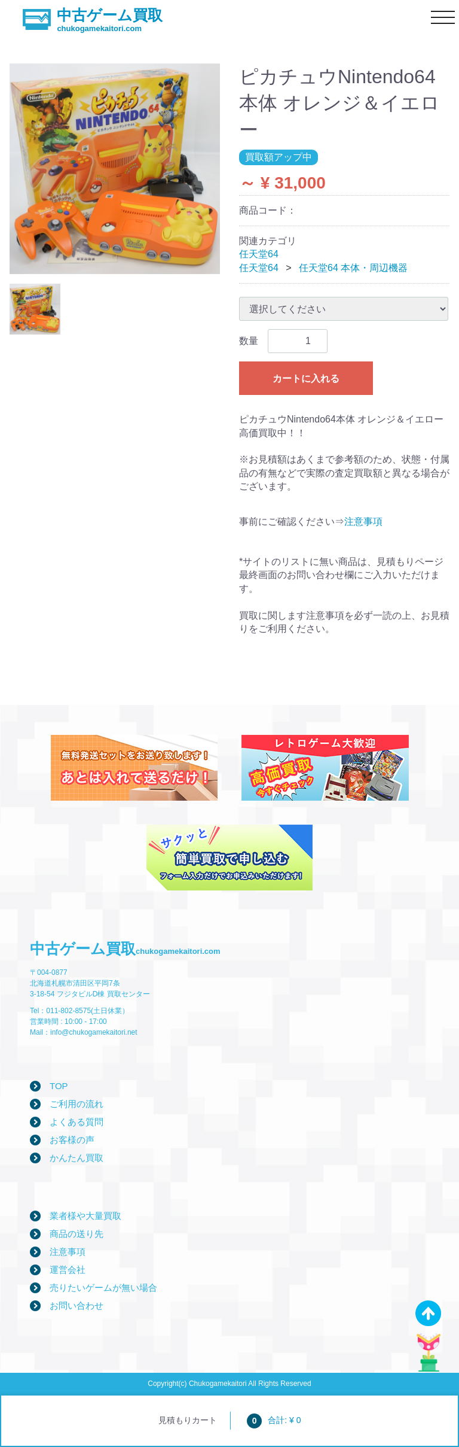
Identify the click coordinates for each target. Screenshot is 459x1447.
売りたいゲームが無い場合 (103, 1287)
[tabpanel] (115, 168)
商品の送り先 (76, 1234)
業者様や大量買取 (85, 1216)
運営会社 (67, 1269)
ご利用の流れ (76, 1104)
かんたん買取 (76, 1158)
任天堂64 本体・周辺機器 (353, 268)
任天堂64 (259, 254)
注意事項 (363, 521)
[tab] (35, 309)
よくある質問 (76, 1122)
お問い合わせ (76, 1305)
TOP (59, 1086)
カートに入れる (306, 378)
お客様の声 (72, 1140)
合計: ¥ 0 (274, 1420)
